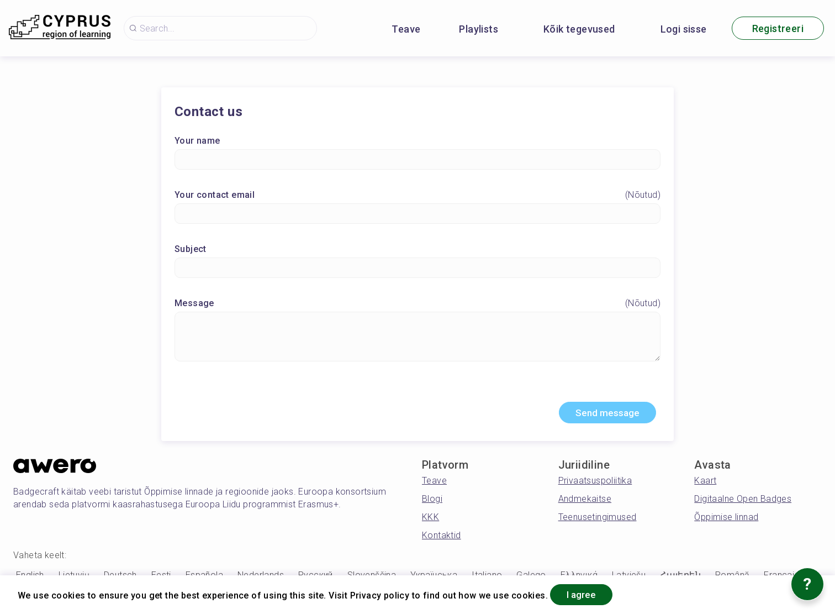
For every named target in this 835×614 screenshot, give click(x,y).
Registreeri (778, 28)
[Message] (417, 338)
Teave (406, 29)
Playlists (478, 29)
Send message (603, 415)
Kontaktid (441, 538)
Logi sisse (683, 29)
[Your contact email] (417, 214)
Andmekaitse (584, 501)
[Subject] (417, 269)
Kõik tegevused (579, 29)
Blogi (432, 501)
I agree (585, 594)
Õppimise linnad (726, 520)
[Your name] (417, 160)
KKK (430, 520)
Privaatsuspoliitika (595, 483)
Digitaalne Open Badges (742, 501)
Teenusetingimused (597, 520)
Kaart (705, 483)
